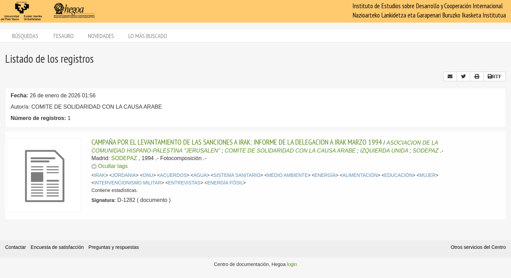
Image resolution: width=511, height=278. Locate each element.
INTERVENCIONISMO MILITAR (127, 182)
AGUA (200, 175)
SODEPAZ (425, 151)
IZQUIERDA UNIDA (384, 151)
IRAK (99, 175)
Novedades (101, 36)
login (292, 264)
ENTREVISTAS (184, 182)
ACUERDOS (173, 175)
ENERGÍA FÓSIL (225, 182)
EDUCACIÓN (398, 175)
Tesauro (63, 36)
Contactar (15, 247)
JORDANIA (124, 175)
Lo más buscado (147, 36)
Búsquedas (25, 36)
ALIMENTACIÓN (359, 175)
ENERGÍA (325, 175)
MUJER (428, 175)
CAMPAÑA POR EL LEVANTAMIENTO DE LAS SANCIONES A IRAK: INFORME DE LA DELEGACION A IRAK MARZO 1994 (236, 142)
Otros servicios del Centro (478, 247)
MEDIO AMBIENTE (287, 175)
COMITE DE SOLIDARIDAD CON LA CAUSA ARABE (290, 151)
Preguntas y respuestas (113, 247)
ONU (147, 175)
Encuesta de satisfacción (57, 247)
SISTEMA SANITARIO (237, 175)
